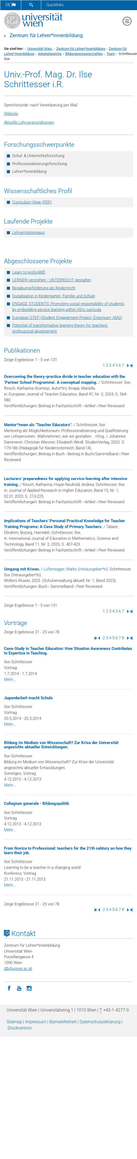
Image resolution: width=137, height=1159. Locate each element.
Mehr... (10, 679)
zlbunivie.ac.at (18, 968)
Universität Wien (40, 49)
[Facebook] (9, 988)
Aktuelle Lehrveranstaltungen (29, 122)
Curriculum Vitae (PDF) (32, 202)
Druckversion (20, 1027)
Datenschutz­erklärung (100, 1021)
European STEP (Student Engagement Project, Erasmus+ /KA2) (67, 317)
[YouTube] (19, 988)
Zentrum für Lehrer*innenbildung (46, 35)
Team (110, 54)
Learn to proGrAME (28, 272)
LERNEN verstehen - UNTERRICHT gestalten (51, 280)
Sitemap (14, 1021)
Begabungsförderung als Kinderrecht (43, 288)
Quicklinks (55, 4)
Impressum (35, 1021)
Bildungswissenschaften (84, 54)
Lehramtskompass (28, 232)
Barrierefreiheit (62, 1021)
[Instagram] (29, 988)
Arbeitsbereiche (50, 54)
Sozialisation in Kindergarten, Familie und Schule (53, 296)
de (11, 4)
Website (11, 113)
